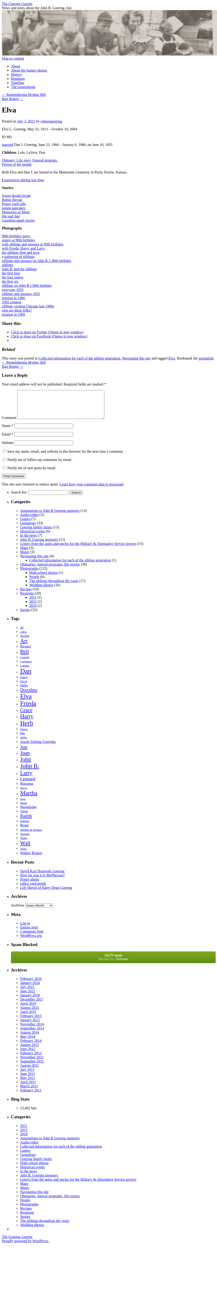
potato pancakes (13, 208)
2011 (32, 603)
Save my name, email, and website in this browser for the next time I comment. (65, 457)
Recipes (26, 595)
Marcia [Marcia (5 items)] (23, 793)
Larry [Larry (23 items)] (26, 778)
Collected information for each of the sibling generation (79, 358)
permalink (206, 358)
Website (8, 448)
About (15, 66)
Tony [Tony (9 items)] (23, 843)
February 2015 (31, 1021)
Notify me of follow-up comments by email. (39, 465)
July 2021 (27, 992)
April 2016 (28, 1009)
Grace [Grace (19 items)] (26, 715)
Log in (25, 929)
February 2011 (30, 1096)
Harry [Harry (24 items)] (26, 722)
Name (7, 431)
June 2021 (27, 997)
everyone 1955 (13, 290)
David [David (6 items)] (23, 687)
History (16, 74)
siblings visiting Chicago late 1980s (28, 306)
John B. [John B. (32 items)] (29, 771)
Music (24, 557)
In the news (28, 541)
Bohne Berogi (12, 200)
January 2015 (30, 1025)
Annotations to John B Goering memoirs (50, 516)
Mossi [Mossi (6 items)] (23, 808)
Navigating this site (136, 358)
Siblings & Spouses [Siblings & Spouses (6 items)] (31, 835)
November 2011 (32, 1063)
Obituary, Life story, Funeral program (29, 160)
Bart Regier (12, 99)
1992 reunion (11, 302)
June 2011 (27, 1079)
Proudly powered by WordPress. (25, 1246)
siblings (7, 265)
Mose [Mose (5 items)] (23, 804)
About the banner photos (29, 70)
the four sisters (12, 277)
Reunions (18, 79)
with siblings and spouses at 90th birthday (32, 244)
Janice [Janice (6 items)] (23, 743)
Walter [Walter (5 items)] (23, 854)
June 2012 (27, 1054)
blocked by (113, 962)
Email (7, 440)
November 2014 (32, 1030)
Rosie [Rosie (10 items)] (24, 831)
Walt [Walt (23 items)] (25, 848)
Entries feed (29, 933)
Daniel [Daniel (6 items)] (24, 682)
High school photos (43, 578)
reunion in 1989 (13, 314)
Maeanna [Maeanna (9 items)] (26, 789)
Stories (25, 615)
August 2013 (29, 1050)
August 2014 (29, 1038)
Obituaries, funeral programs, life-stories (50, 570)
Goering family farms (36, 533)
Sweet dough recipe (16, 196)
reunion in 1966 (13, 298)
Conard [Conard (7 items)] (24, 662)
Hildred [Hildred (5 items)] (24, 735)
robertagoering (51, 121)
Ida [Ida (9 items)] (22, 738)
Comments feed (31, 937)
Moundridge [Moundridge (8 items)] (28, 812)
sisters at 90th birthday (18, 240)
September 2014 (32, 1034)
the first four (11, 273)
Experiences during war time (23, 180)
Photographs (29, 574)
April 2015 (28, 1017)
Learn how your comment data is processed (91, 490)
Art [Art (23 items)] (23, 646)
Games (25, 524)
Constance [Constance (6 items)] (26, 667)
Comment (9, 423)
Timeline (17, 83)
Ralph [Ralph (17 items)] (26, 821)
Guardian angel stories (18, 220)
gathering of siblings (19, 257)
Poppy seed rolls (14, 204)
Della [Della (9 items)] (24, 691)
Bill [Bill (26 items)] (24, 657)
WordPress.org (31, 941)
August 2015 (29, 1013)
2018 (33, 611)
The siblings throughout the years (53, 586)
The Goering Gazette (17, 4)
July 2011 (27, 1075)
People (34, 582)
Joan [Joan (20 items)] (25, 758)
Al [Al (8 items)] (21, 633)
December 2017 (31, 1005)
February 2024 (31, 984)
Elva (171, 358)
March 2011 (29, 1092)
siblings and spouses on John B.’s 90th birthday (36, 261)
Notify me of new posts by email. (31, 473)
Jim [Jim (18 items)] (23, 752)
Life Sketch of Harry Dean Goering (46, 893)
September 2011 (32, 1067)
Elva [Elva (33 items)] (26, 701)
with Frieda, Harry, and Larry (23, 248)
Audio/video (29, 520)
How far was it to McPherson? (42, 881)
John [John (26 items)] (25, 765)
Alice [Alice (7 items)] (23, 637)
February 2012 (31, 1058)
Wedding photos (41, 590)
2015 (33, 607)
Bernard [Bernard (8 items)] (25, 652)
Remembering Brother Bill (24, 95)
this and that (11, 216)
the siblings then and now (20, 252)
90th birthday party (16, 236)
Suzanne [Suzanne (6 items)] (25, 839)
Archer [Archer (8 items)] (24, 641)
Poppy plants (29, 885)
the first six (10, 281)
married (7, 145)
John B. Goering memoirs (39, 545)
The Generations (23, 87)
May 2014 (27, 1042)
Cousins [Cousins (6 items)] (24, 671)
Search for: (19, 498)
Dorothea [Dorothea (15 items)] (28, 695)
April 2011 (28, 1087)
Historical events (32, 537)
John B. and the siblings (19, 269)
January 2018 (30, 1001)
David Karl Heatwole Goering (42, 877)
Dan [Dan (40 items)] (25, 676)
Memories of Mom (16, 212)
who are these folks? (17, 310)
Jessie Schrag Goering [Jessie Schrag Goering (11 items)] (38, 747)
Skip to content (13, 58)
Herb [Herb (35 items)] (26, 728)
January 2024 (30, 988)
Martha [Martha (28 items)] (28, 798)
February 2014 (31, 1046)
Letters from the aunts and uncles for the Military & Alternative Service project (78, 549)
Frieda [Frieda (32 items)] (28, 709)
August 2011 (29, 1071)
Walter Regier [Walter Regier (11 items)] (31, 858)
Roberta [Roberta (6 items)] (24, 826)
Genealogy (28, 528)
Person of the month (16, 164)
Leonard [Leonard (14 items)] (27, 784)
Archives (17, 911)
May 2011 (27, 1083)
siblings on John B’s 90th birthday (27, 285)
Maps (24, 553)
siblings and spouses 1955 (21, 294)
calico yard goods (33, 889)
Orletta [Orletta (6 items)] (24, 816)
